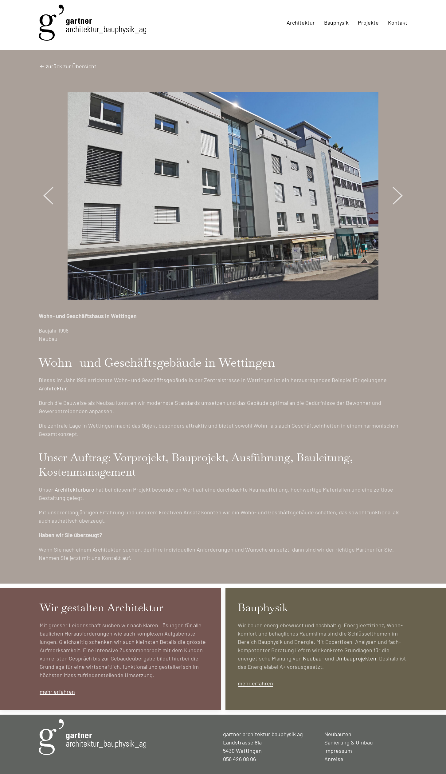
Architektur (53, 388)
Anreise (333, 759)
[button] (48, 195)
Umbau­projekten (355, 658)
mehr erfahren (57, 691)
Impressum (338, 750)
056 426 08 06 (239, 759)
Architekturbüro (74, 489)
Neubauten (337, 734)
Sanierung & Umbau (348, 742)
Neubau (312, 658)
